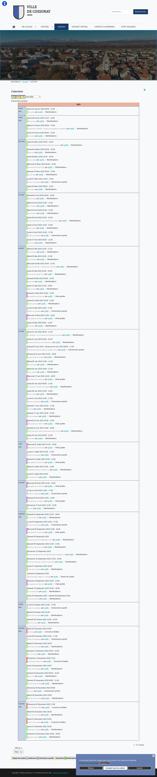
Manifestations (71, 758)
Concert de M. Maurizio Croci (35, 274)
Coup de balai (31, 175)
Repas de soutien (19, 758)
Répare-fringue (31, 198)
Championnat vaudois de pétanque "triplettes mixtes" (42, 350)
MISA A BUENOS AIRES (34, 707)
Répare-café (30, 152)
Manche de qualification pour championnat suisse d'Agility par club (46, 554)
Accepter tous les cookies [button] (115, 768)
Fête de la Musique (32, 416)
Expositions (60, 758)
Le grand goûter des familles (35, 357)
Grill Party (30, 508)
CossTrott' (30, 409)
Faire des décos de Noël (34, 683)
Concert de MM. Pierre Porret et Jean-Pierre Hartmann (43, 221)
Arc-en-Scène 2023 (32, 517)
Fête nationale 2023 (33, 477)
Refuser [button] (91, 768)
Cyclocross (30, 691)
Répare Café (31, 676)
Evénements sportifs (46, 758)
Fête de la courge (32, 623)
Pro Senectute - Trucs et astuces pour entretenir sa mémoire (44, 335)
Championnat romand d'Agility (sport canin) (39, 540)
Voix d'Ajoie (30, 632)
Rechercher (140, 12)
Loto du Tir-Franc (32, 654)
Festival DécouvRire (33, 599)
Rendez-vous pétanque (34, 182)
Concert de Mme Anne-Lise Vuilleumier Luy (39, 342)
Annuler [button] (139, 768)
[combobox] (122, 11)
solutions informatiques (60, 773)
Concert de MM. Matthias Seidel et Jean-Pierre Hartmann (43, 145)
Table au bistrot (31, 121)
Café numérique (32, 206)
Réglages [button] (105, 763)
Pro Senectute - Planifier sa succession (38, 387)
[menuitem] (14, 27)
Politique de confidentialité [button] (89, 763)
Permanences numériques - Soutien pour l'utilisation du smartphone (46, 129)
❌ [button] (153, 756)
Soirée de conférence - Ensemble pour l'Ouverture (41, 267)
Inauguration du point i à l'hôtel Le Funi (38, 470)
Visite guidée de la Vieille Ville (35, 296)
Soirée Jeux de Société (34, 569)
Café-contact (31, 112)
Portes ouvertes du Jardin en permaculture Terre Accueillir (44, 431)
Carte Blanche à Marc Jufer (35, 661)
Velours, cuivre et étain (33, 722)
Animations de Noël (33, 737)
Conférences (32, 758)
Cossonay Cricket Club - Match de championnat (41, 562)
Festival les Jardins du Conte (35, 547)
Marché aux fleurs (32, 304)
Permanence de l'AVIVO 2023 (35, 167)
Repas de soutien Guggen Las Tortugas (38, 577)
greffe (40, 112)
